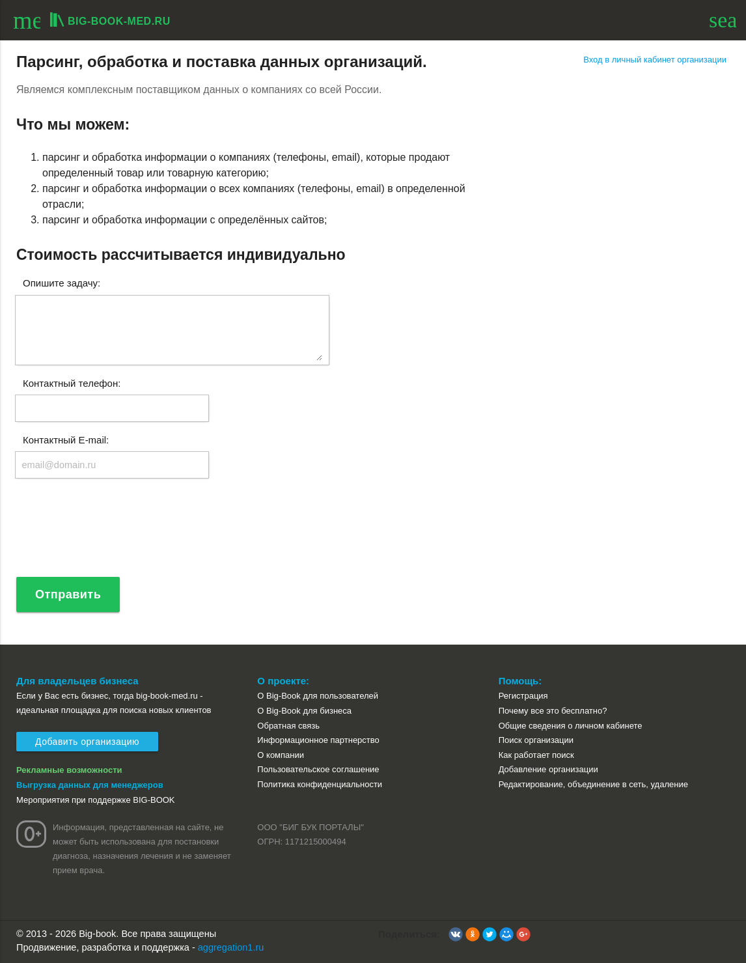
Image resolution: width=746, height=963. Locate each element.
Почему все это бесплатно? (553, 711)
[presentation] (114, 533)
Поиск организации (536, 740)
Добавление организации (548, 769)
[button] (456, 934)
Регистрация (523, 696)
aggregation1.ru (231, 947)
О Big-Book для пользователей (317, 696)
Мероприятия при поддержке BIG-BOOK (95, 800)
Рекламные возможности (69, 770)
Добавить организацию (87, 741)
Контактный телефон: (71, 382)
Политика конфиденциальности (319, 784)
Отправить (68, 594)
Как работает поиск (536, 755)
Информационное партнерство (318, 740)
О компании (280, 755)
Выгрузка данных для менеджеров (89, 785)
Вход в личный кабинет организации (654, 59)
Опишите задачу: (61, 282)
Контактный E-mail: (66, 439)
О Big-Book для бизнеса (304, 711)
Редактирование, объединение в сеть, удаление (593, 784)
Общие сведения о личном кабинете (570, 726)
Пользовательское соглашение (318, 769)
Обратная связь (288, 726)
